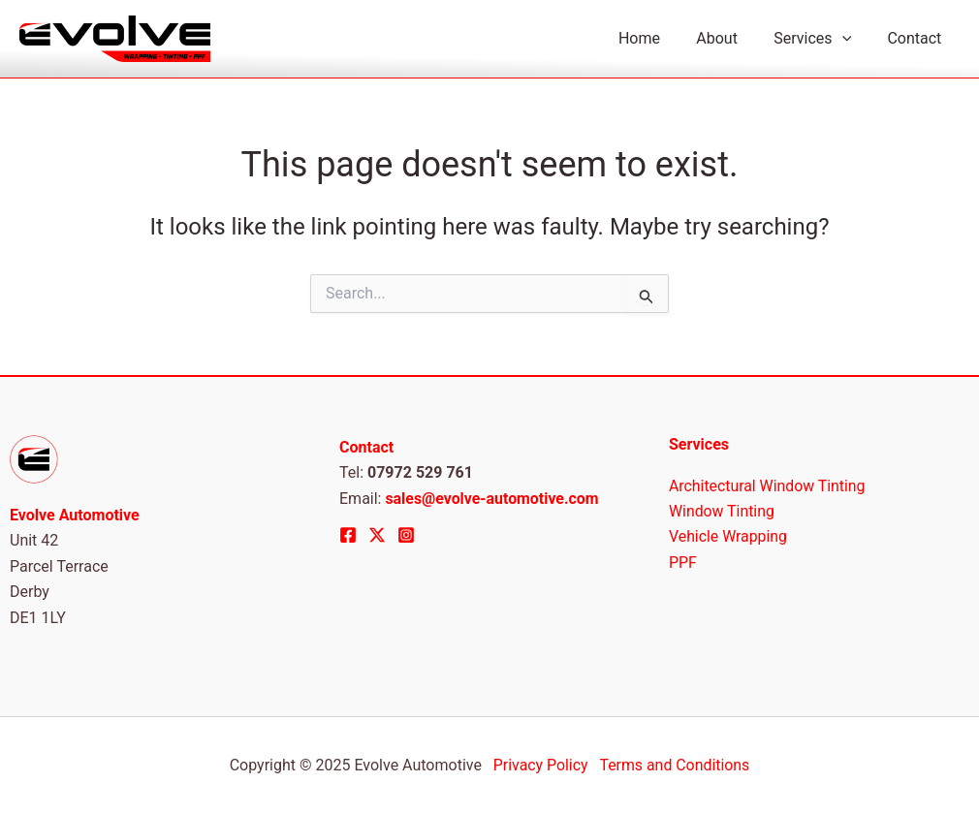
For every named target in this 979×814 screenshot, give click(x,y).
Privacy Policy (541, 765)
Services (820, 39)
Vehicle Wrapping (728, 537)
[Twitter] (377, 535)
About (730, 38)
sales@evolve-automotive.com (492, 498)
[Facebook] (348, 535)
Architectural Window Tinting (768, 486)
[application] (849, 39)
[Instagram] (406, 535)
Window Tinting (722, 511)
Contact (917, 38)
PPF (683, 562)
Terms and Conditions (674, 765)
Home (658, 38)
